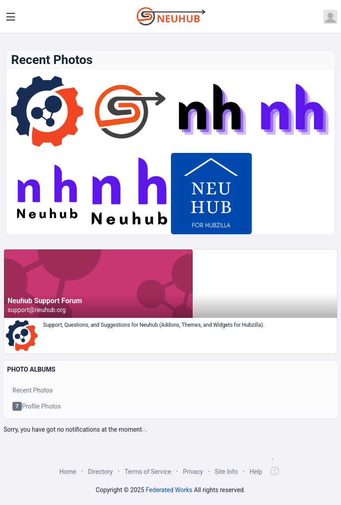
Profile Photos (36, 406)
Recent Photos (32, 390)
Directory (100, 471)
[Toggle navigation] (11, 17)
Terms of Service (148, 471)
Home (67, 471)
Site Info (226, 471)
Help (256, 471)
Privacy (193, 471)
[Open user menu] (330, 17)
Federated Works (169, 489)
